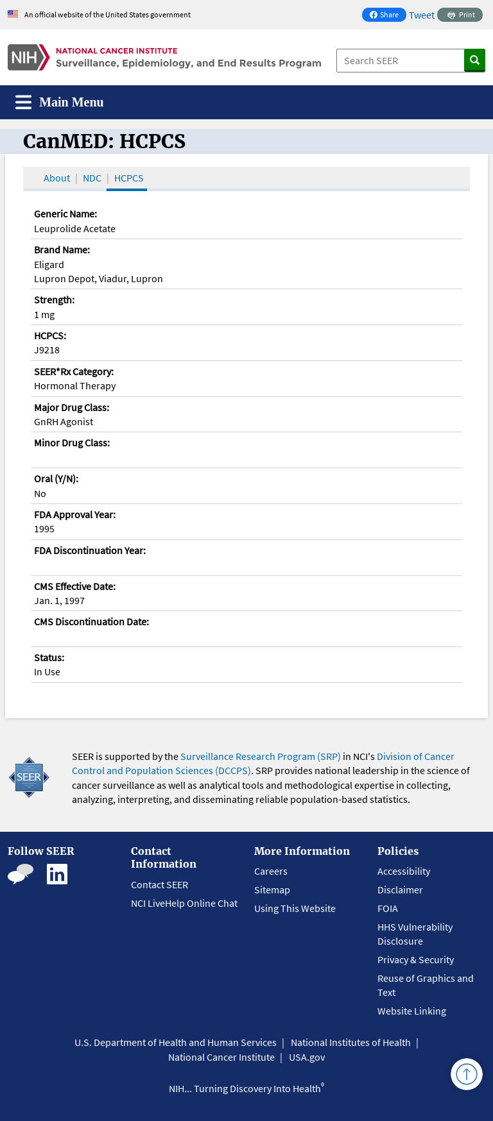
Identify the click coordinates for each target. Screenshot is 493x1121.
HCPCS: (50, 335)
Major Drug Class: (71, 407)
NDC (92, 177)
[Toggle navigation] (60, 102)
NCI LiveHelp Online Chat (184, 903)
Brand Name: (62, 249)
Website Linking (411, 1010)
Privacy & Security (415, 959)
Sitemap (272, 889)
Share (387, 16)
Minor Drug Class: (72, 442)
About (57, 177)
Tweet (422, 14)
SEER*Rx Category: (74, 371)
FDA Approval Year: (75, 514)
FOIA (387, 908)
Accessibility (403, 870)
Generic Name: (65, 213)
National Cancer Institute (221, 1056)
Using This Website (295, 908)
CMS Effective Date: (75, 586)
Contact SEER (159, 884)
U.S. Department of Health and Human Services (175, 1042)
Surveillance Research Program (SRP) (260, 756)
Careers (271, 870)
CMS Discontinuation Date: (91, 621)
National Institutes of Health (351, 1042)
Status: (49, 657)
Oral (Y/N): (56, 478)
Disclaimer (400, 889)
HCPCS (129, 177)
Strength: (54, 299)
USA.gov (307, 1056)
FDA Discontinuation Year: (90, 550)
